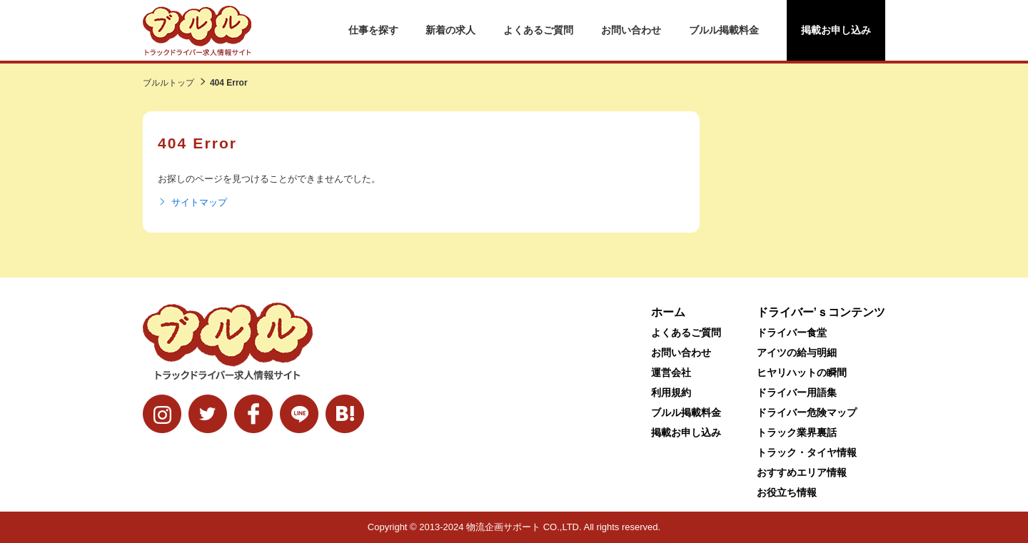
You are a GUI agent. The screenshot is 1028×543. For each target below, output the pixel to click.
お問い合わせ (631, 30)
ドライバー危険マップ (807, 412)
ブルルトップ (168, 83)
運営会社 (671, 372)
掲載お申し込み (836, 30)
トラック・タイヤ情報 (807, 452)
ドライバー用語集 (797, 392)
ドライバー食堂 (792, 332)
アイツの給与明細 (797, 352)
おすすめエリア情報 (802, 472)
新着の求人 (450, 30)
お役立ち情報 (787, 492)
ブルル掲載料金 (724, 30)
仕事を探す (373, 30)
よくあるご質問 (538, 30)
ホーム (668, 312)
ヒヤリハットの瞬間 (802, 372)
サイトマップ (192, 203)
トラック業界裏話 (797, 432)
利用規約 (671, 392)
